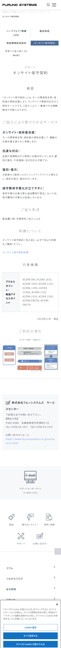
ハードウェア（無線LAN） (17, 33)
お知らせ (11, 599)
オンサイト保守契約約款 (15, 252)
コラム (9, 568)
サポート (43, 12)
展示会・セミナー (30, 524)
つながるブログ (14, 578)
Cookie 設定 (31, 628)
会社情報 (11, 589)
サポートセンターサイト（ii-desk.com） (30, 490)
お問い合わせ (40, 543)
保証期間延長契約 (17, 43)
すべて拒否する (31, 637)
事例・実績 (49, 524)
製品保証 (45, 31)
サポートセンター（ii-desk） (16, 53)
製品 (11, 524)
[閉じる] (57, 605)
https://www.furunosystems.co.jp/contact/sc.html (30, 441)
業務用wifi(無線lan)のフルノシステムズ (19, 12)
